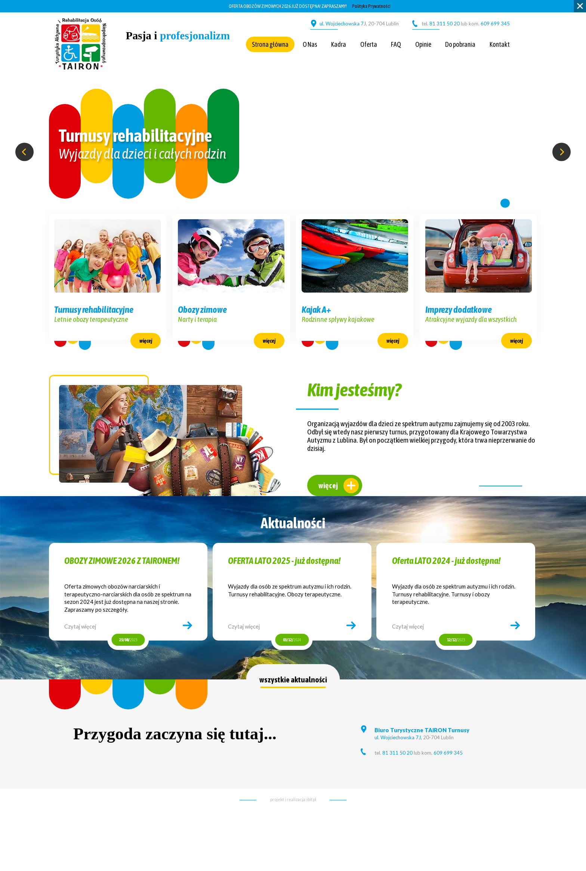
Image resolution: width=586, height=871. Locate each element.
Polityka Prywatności (371, 6)
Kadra (338, 44)
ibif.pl (311, 811)
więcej (328, 497)
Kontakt (500, 44)
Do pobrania (460, 44)
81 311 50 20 (444, 24)
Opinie (423, 44)
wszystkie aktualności (293, 691)
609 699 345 (495, 24)
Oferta (368, 44)
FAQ (396, 44)
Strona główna (270, 44)
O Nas (310, 44)
